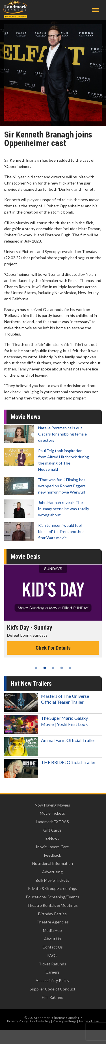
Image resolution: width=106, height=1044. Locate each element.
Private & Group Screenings (52, 888)
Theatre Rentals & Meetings (52, 905)
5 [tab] (70, 668)
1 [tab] (36, 668)
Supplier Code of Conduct (52, 989)
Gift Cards (52, 830)
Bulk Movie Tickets (52, 880)
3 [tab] (53, 668)
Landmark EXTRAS (52, 821)
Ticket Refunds (52, 963)
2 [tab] (44, 668)
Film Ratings (52, 997)
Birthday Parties (52, 913)
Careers (53, 972)
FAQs (52, 955)
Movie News (25, 416)
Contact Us (52, 947)
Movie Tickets (52, 813)
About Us (52, 938)
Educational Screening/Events (52, 896)
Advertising (52, 871)
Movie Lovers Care (52, 846)
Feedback (52, 855)
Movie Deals (25, 556)
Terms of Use (89, 1021)
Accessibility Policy (52, 980)
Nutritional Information (52, 863)
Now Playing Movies (52, 805)
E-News (52, 838)
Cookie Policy (40, 1021)
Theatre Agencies (52, 921)
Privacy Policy (17, 1021)
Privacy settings (64, 1021)
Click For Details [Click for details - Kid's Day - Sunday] (53, 648)
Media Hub (52, 930)
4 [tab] (61, 668)
